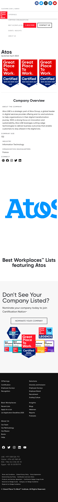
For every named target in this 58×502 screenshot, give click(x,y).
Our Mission (5, 431)
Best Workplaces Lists (17, 25)
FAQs (3, 437)
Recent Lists (5, 406)
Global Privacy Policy (22, 474)
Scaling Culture (34, 397)
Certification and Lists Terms (25, 477)
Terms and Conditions (8, 474)
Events (11, 31)
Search (16, 8)
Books (3, 434)
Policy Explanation (35, 474)
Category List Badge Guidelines (28, 481)
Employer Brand (35, 391)
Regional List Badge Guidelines (11, 484)
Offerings (12, 14)
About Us (12, 36)
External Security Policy (9, 477)
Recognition (5, 391)
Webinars (32, 409)
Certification (5, 385)
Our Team (4, 425)
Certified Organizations (18, 20)
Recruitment (33, 394)
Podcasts (32, 416)
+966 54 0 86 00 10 (13, 462)
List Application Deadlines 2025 (12, 413)
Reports (32, 413)
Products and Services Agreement (12, 479)
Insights (18, 31)
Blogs (31, 406)
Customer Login (7, 8)
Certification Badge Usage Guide (34, 479)
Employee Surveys (8, 388)
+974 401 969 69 (14, 459)
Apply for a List (6, 409)
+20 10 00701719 (14, 464)
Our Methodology (7, 428)
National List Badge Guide (10, 481)
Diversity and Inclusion (37, 385)
